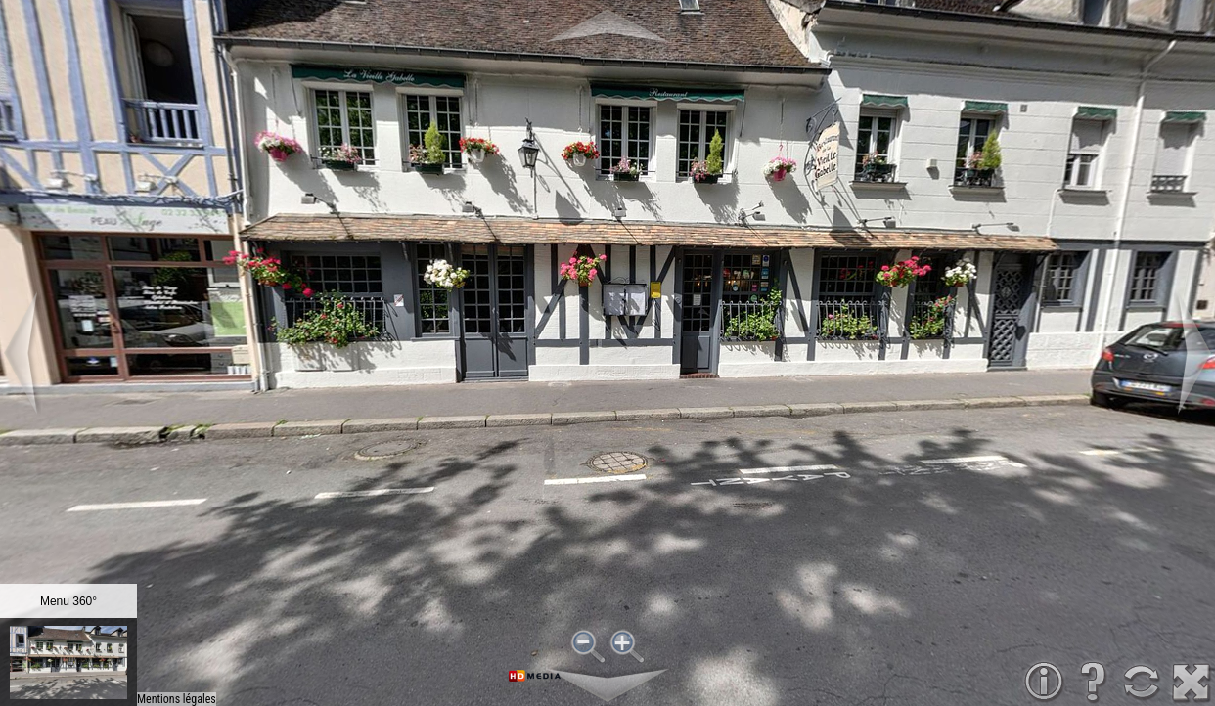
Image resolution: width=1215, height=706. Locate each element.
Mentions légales (176, 699)
